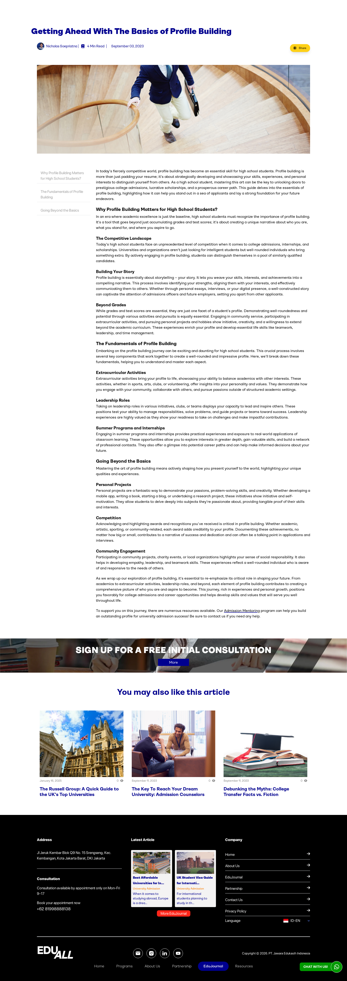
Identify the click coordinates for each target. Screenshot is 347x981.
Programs (124, 966)
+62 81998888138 (54, 912)
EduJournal (213, 966)
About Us (152, 966)
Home (99, 966)
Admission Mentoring (242, 613)
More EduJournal (174, 916)
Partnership (181, 966)
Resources (244, 966)
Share (300, 51)
